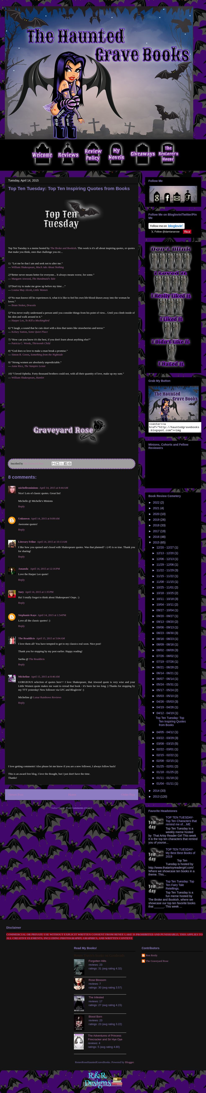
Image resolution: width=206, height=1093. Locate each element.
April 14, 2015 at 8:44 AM (53, 487)
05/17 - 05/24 (165, 692)
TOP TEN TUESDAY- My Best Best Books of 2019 (180, 855)
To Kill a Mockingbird (37, 320)
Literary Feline (27, 541)
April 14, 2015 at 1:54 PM (52, 615)
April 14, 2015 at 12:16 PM (45, 568)
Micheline (24, 676)
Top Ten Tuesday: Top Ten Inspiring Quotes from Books (171, 723)
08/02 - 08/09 (165, 652)
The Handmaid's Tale (43, 278)
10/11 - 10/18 (165, 600)
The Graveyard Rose (157, 962)
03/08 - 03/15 (165, 745)
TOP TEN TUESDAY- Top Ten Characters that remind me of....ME (181, 823)
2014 (156, 792)
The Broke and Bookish (63, 248)
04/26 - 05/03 (165, 703)
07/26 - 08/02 (165, 658)
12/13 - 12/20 (165, 555)
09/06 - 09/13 (165, 629)
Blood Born (95, 1018)
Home (72, 794)
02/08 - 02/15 (165, 762)
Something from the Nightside (47, 354)
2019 (156, 521)
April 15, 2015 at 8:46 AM (45, 676)
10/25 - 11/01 (165, 589)
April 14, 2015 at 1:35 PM (39, 591)
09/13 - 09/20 (165, 623)
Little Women (40, 289)
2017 (156, 533)
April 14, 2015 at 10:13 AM (52, 541)
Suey (21, 591)
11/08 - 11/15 (165, 583)
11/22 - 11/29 (165, 572)
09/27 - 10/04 (165, 612)
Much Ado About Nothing (50, 267)
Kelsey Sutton (19, 331)
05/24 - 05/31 (165, 686)
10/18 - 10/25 (165, 595)
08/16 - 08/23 (165, 640)
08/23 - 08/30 (165, 635)
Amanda (23, 568)
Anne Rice (17, 366)
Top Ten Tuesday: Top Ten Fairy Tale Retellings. (180, 887)
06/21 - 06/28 (165, 669)
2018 (156, 527)
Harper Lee (18, 320)
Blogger (129, 1064)
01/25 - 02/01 (165, 768)
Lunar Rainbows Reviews (47, 697)
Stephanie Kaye (27, 615)
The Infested (96, 999)
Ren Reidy (151, 957)
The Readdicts (26, 638)
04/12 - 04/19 (165, 715)
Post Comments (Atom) (79, 807)
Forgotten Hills (97, 962)
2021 (156, 510)
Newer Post (15, 794)
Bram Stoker (18, 305)
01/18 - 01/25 (165, 774)
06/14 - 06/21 (165, 675)
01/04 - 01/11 (165, 785)
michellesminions (28, 487)
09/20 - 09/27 (165, 618)
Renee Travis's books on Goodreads (99, 957)
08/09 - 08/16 (165, 646)
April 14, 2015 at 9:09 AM (45, 518)
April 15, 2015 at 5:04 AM (50, 638)
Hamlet (40, 377)
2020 (156, 516)
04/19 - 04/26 (165, 709)
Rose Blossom (97, 981)
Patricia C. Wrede (21, 343)
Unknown (24, 518)
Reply (21, 506)
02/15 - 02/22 (165, 757)
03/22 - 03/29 (165, 739)
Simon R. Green (20, 354)
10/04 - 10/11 (165, 606)
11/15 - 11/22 (165, 578)
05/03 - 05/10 (165, 697)
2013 (156, 798)
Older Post (128, 794)
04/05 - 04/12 (165, 734)
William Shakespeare (23, 267)
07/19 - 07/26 (165, 663)
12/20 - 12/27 (165, 549)
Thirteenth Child (41, 343)
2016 (156, 538)
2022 (156, 504)
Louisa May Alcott (22, 289)
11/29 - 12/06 (165, 566)
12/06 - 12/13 (165, 560)
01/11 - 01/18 (165, 779)
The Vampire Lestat (34, 366)
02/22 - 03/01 (165, 751)
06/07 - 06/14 (165, 680)
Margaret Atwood (21, 278)
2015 (156, 544)
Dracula (31, 305)
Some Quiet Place (38, 331)
